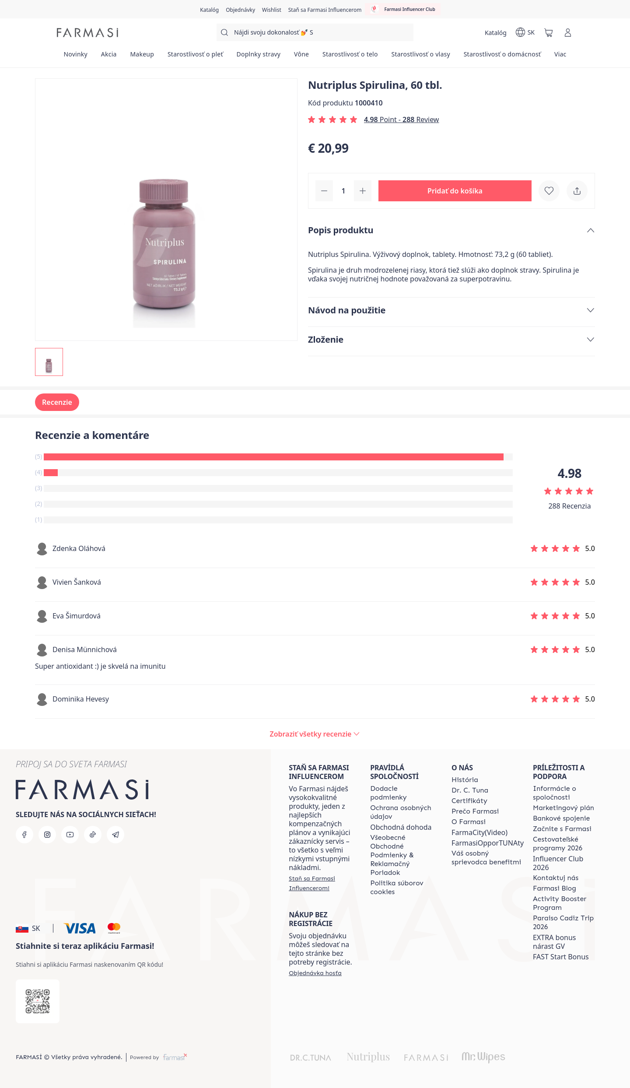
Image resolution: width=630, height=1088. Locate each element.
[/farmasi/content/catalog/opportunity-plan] (563, 808)
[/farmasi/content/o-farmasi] (469, 822)
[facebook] (24, 834)
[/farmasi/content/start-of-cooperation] (562, 829)
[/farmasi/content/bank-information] (561, 818)
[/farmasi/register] (240, 9)
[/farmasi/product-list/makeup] (142, 56)
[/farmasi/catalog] (209, 9)
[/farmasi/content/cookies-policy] (403, 887)
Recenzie (57, 402)
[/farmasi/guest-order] (315, 973)
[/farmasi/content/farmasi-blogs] (554, 888)
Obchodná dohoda (400, 827)
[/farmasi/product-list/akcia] (108, 56)
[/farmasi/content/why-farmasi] (475, 811)
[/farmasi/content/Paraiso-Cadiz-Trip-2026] (565, 922)
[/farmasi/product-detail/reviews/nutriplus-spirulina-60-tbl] (315, 734)
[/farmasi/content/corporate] (565, 793)
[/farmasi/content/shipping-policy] (403, 793)
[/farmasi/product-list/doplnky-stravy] (258, 56)
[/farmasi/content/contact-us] (555, 878)
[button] (455, 190)
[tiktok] (93, 834)
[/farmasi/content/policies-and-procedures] (403, 812)
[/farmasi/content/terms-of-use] (403, 855)
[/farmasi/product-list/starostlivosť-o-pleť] (195, 56)
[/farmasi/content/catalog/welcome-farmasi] (488, 858)
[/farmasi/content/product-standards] (469, 801)
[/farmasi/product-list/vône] (301, 56)
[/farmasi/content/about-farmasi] (465, 780)
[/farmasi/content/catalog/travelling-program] (565, 844)
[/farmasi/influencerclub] (402, 9)
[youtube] (70, 834)
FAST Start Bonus (561, 956)
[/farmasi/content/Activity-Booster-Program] (565, 903)
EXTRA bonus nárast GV (554, 942)
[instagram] (47, 834)
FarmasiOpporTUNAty (488, 843)
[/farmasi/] (87, 33)
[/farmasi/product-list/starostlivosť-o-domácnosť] (502, 56)
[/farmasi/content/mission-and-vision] (470, 790)
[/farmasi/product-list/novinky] (75, 56)
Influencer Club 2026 (558, 863)
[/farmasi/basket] (548, 32)
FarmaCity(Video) (480, 832)
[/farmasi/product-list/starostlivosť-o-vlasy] (421, 56)
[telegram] (115, 834)
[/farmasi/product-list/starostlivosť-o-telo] (350, 56)
